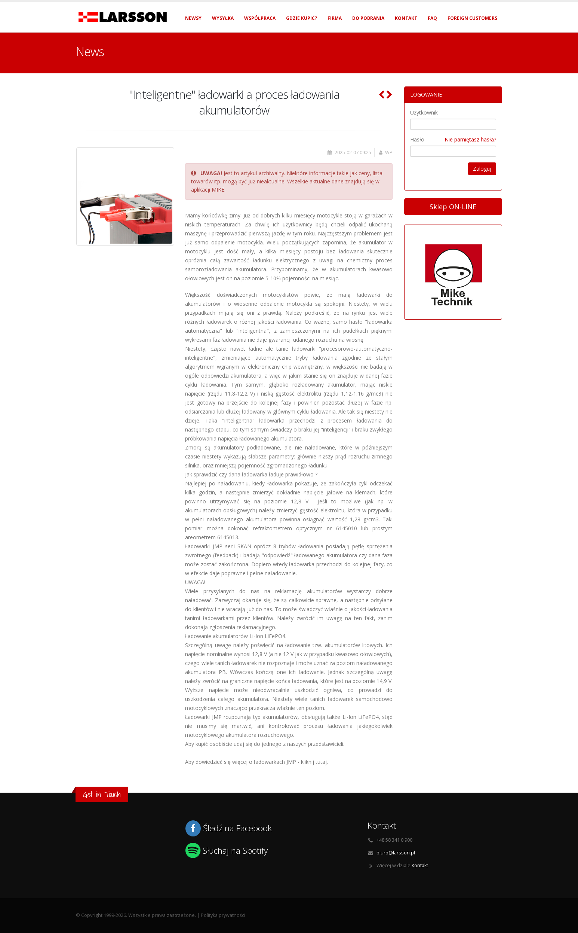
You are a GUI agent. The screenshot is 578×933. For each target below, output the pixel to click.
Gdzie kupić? (301, 18)
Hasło (417, 139)
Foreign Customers (472, 18)
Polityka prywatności (223, 915)
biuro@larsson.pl (395, 853)
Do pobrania (368, 18)
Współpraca (260, 18)
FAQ (432, 18)
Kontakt (406, 18)
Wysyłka (223, 18)
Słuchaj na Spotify (235, 850)
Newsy (193, 18)
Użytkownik (424, 112)
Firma (335, 18)
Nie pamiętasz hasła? (470, 139)
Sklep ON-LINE (453, 206)
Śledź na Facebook (237, 828)
